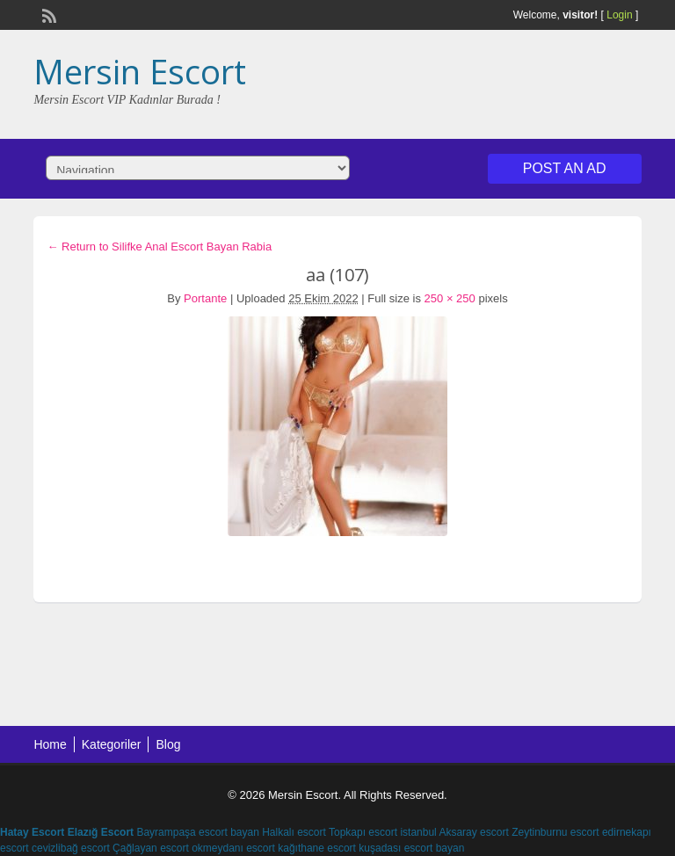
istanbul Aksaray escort (454, 832)
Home (49, 744)
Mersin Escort (139, 71)
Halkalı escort (294, 832)
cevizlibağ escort (71, 848)
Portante (205, 298)
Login (619, 15)
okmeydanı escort (233, 848)
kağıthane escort (317, 848)
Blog (168, 744)
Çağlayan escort (150, 848)
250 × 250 (450, 298)
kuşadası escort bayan (411, 848)
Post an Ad (564, 168)
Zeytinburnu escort (555, 832)
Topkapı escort (363, 832)
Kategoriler (112, 744)
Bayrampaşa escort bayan (197, 832)
